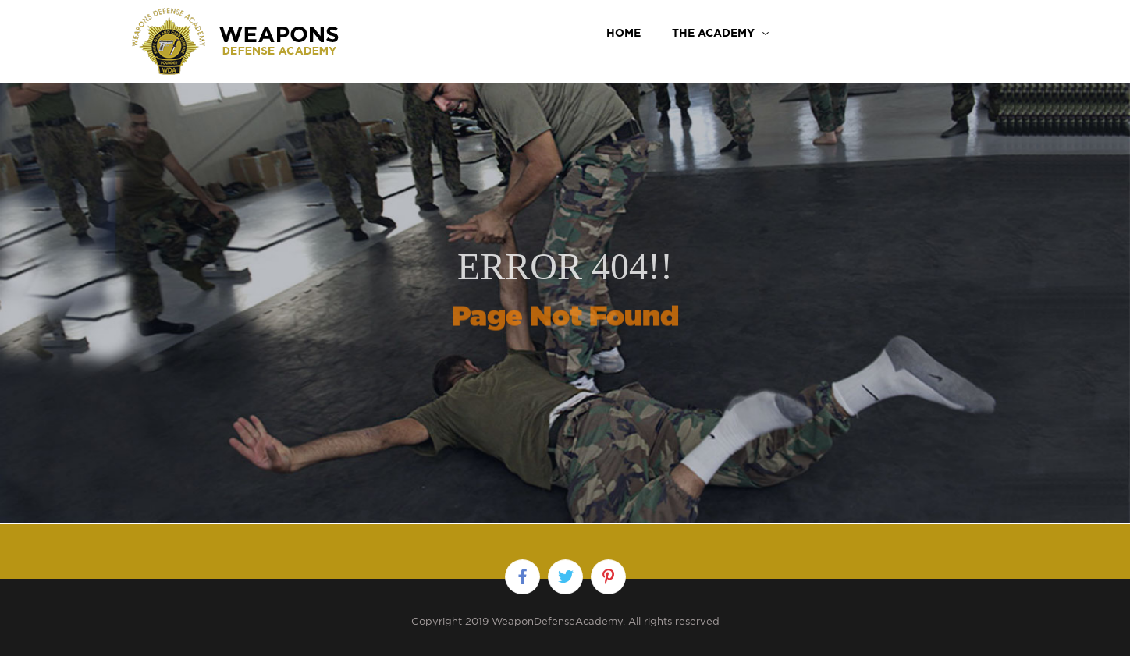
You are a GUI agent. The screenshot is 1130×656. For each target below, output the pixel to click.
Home (623, 33)
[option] (565, 285)
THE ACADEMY (713, 33)
